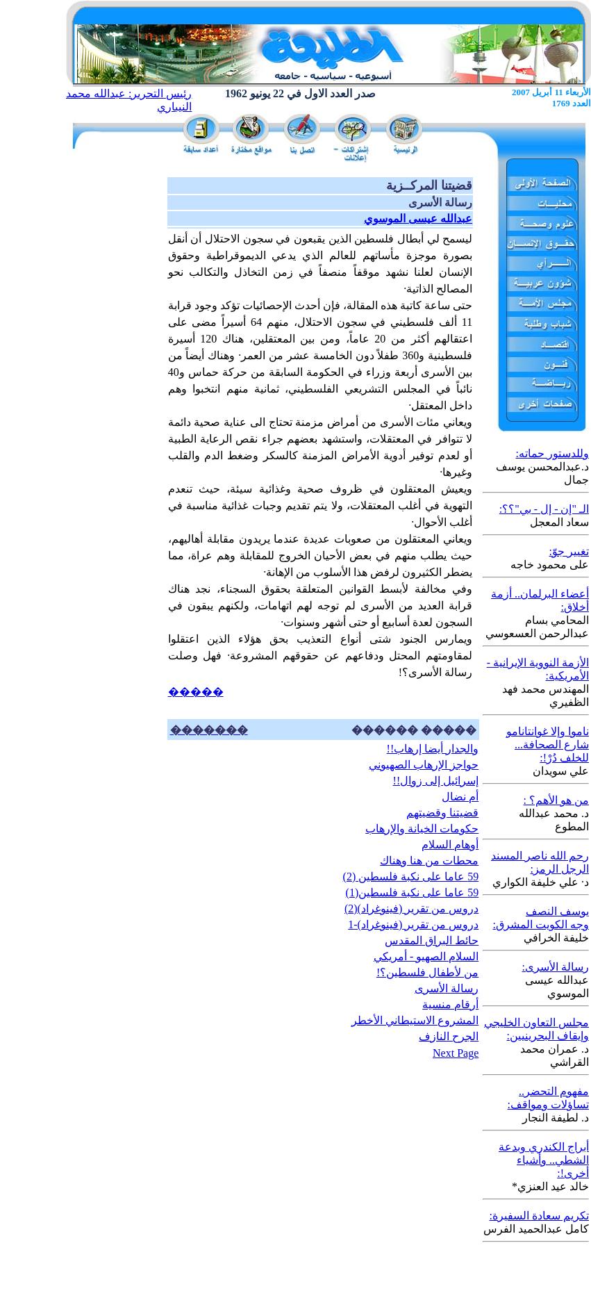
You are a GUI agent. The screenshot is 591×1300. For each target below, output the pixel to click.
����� (196, 692)
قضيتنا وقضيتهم (442, 812)
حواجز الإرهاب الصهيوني (423, 765)
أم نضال (460, 797)
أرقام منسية (450, 1004)
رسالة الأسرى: (555, 967)
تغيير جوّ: (569, 551)
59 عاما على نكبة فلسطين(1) (412, 892)
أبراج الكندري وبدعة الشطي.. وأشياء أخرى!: (544, 1160)
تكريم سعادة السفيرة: (539, 1215)
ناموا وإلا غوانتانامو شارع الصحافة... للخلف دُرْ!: (547, 744)
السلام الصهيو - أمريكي (426, 956)
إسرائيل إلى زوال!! (436, 781)
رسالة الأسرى (446, 988)
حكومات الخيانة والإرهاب (421, 828)
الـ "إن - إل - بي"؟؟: (544, 509)
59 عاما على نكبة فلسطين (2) (411, 876)
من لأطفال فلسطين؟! (427, 972)
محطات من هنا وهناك (429, 860)
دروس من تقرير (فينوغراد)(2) (411, 908)
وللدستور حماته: (552, 453)
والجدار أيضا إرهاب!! (433, 749)
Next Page (455, 1053)
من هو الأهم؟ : (556, 800)
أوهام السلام (450, 844)
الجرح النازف (448, 1036)
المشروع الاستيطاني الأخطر (414, 1020)
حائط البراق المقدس (431, 940)
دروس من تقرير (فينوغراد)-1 (413, 924)
